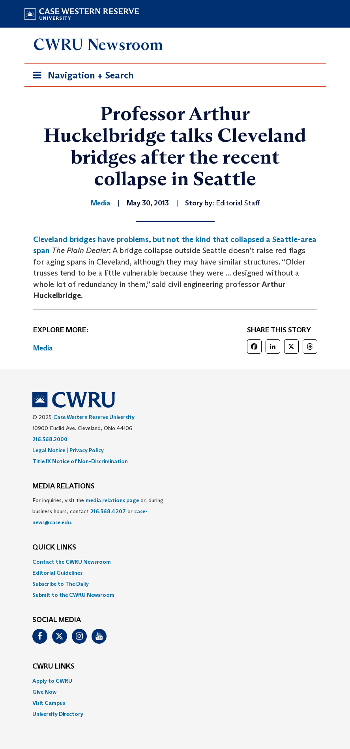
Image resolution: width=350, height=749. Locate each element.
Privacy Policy (86, 450)
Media (43, 348)
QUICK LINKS (54, 548)
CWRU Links (53, 667)
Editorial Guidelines (57, 572)
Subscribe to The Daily (60, 583)
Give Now (44, 691)
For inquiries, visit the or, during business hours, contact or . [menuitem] (97, 511)
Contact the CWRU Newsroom (71, 561)
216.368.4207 (108, 511)
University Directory (57, 713)
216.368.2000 (49, 439)
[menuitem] (175, 561)
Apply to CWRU (52, 680)
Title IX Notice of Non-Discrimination (80, 461)
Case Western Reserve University (94, 417)
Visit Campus (48, 702)
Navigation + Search (81, 76)
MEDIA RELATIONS (63, 486)
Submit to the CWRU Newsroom (73, 594)
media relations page (112, 500)
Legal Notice (48, 450)
